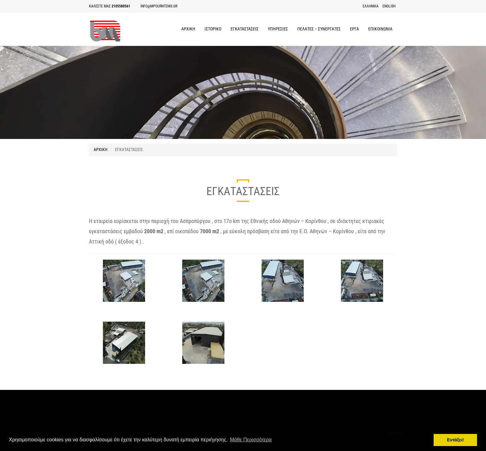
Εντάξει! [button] (455, 439)
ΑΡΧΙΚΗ (188, 28)
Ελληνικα (370, 6)
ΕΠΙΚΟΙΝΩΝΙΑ (380, 28)
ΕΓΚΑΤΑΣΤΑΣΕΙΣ (244, 28)
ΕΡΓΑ (354, 28)
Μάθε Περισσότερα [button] (251, 439)
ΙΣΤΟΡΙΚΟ (213, 28)
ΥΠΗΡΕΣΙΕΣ (278, 28)
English (388, 6)
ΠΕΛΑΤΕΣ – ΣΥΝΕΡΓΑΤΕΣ (319, 28)
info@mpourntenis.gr (158, 6)
